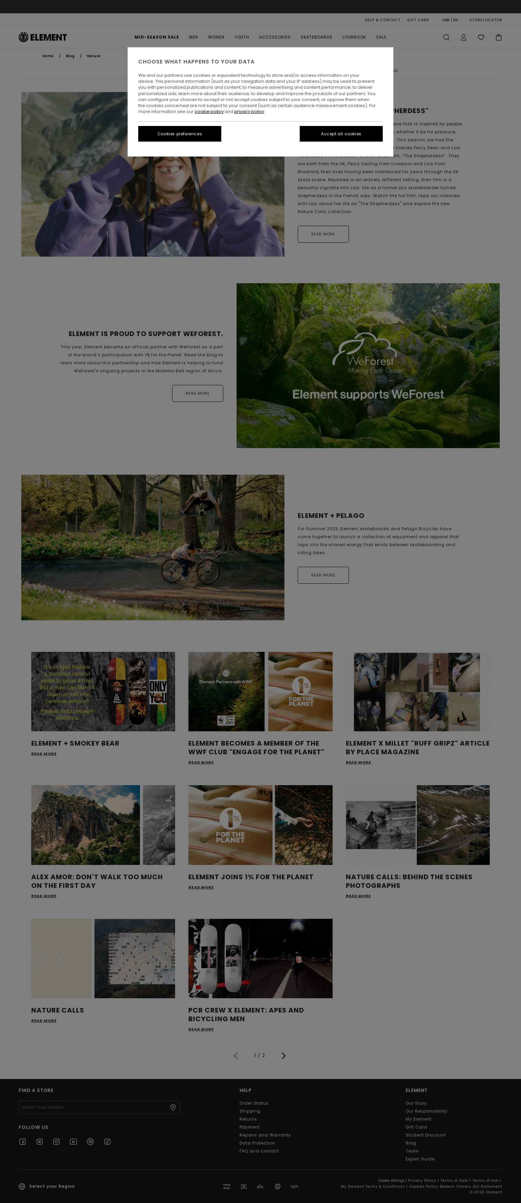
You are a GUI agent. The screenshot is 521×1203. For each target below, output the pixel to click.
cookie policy (209, 111)
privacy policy (249, 111)
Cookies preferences (179, 134)
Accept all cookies (341, 134)
